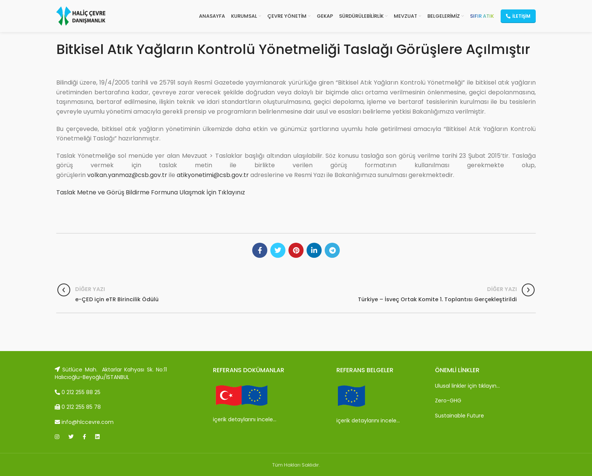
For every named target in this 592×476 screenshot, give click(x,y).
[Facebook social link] (259, 250)
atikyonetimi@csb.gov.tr (213, 175)
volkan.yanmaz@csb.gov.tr (127, 175)
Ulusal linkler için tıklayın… (467, 386)
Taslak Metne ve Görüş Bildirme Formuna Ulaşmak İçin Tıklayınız (150, 192)
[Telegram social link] (332, 250)
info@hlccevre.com (84, 422)
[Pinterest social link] (296, 250)
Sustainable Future (459, 415)
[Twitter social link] (277, 250)
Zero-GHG (448, 400)
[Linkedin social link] (314, 250)
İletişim (518, 16)
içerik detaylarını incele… (244, 419)
